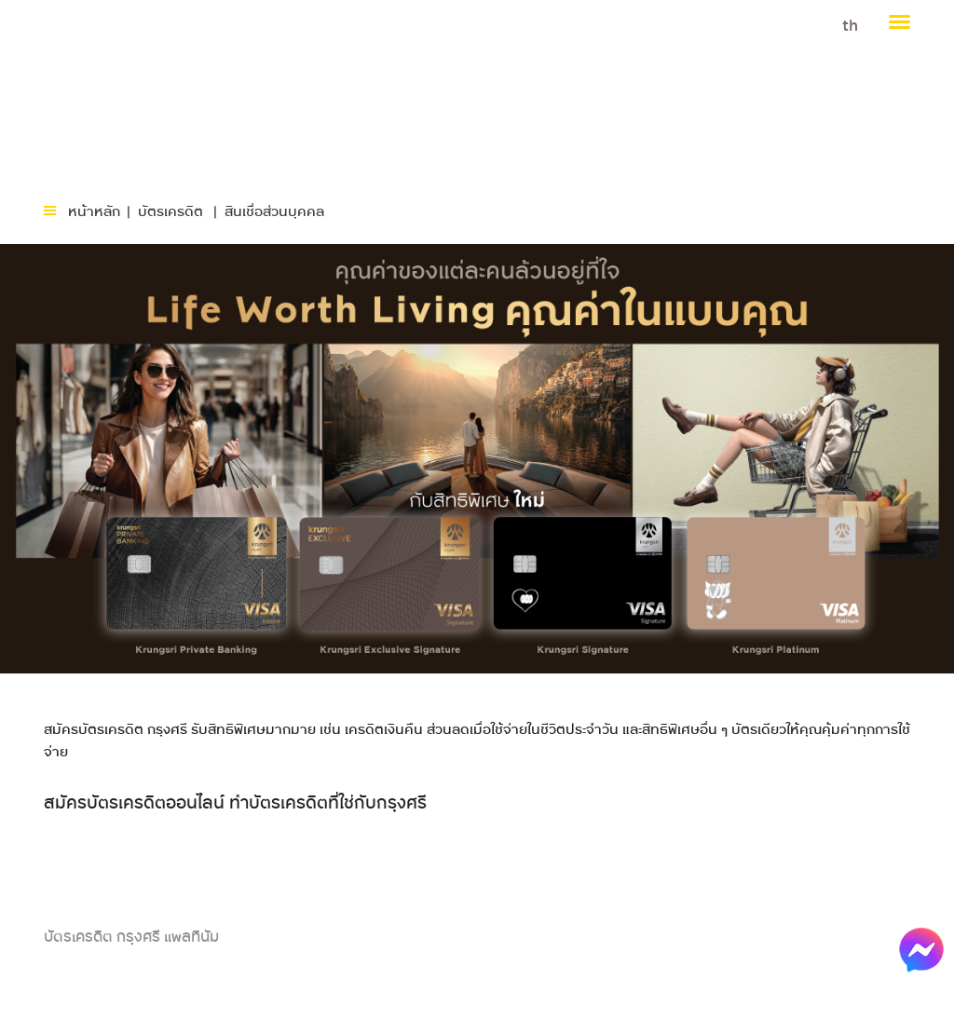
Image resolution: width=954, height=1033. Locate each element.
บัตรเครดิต (170, 212)
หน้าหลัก (94, 212)
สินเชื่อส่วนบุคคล (274, 212)
